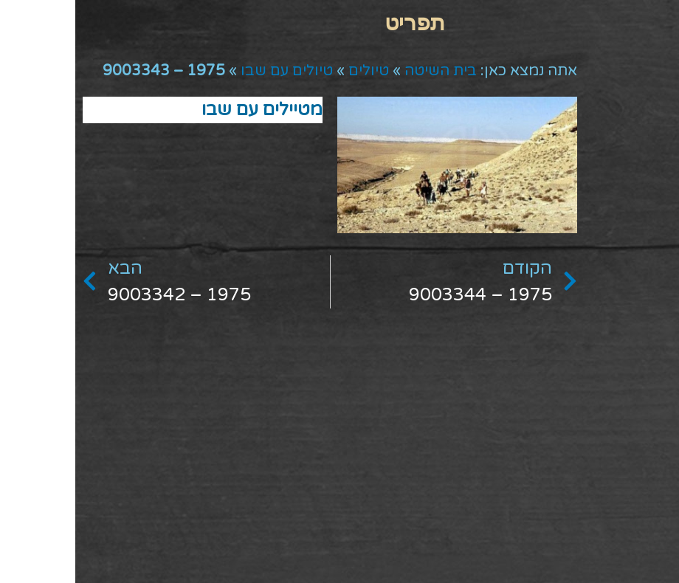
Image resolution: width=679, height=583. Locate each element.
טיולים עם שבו (211, 71)
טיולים (293, 71)
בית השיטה (365, 71)
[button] (340, 22)
